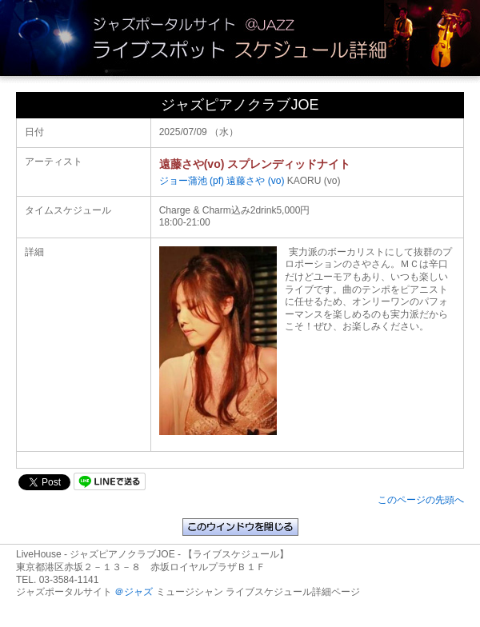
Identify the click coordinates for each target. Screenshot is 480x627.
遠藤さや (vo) (255, 180)
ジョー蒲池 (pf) (191, 180)
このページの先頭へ (421, 499)
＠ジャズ (133, 591)
